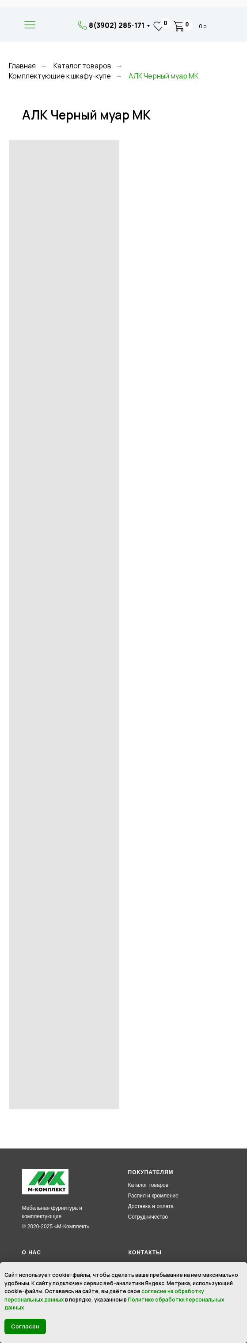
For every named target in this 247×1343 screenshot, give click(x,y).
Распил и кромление (153, 1196)
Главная (22, 66)
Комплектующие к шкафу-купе (60, 76)
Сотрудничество (148, 1217)
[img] (56, 25)
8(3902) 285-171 (116, 25)
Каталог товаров (82, 66)
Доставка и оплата (151, 1206)
